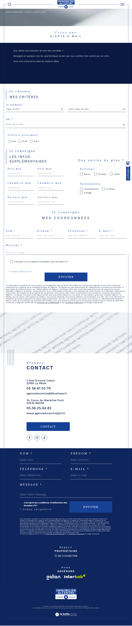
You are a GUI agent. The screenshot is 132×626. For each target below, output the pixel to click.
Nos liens (78, 608)
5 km (14, 141)
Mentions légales (61, 608)
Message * (14, 245)
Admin (71, 608)
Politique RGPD (88, 608)
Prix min (15, 169)
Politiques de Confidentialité (48, 303)
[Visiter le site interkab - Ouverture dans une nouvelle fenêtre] (74, 577)
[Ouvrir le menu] (122, 4)
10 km (24, 141)
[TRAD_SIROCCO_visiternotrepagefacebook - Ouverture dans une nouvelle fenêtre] (29, 438)
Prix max (45, 169)
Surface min (18, 197)
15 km (36, 141)
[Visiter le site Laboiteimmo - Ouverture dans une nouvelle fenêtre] (66, 618)
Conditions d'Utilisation (74, 303)
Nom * (11, 231)
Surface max (48, 197)
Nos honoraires (38, 608)
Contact (128, 173)
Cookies (96, 608)
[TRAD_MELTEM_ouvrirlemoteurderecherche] (9, 4)
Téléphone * (78, 231)
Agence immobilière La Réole (18, 12)
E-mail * (106, 231)
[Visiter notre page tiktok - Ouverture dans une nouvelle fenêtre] (45, 438)
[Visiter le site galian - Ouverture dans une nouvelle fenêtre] (53, 577)
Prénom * (44, 231)
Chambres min (19, 183)
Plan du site (49, 608)
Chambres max (50, 183)
